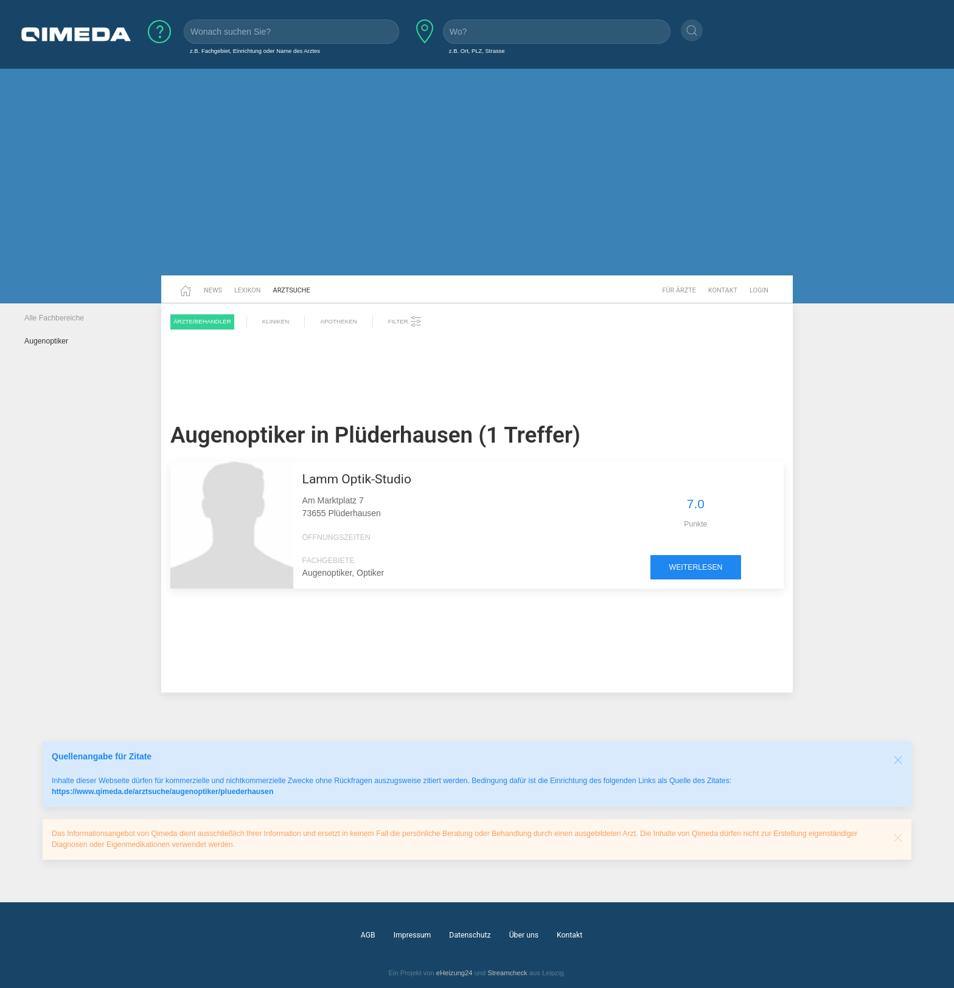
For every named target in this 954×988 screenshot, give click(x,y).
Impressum (412, 935)
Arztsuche (291, 290)
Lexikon (247, 290)
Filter (405, 322)
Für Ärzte (679, 290)
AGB (368, 935)
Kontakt (722, 290)
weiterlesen (696, 567)
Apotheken (338, 321)
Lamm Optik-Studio (356, 479)
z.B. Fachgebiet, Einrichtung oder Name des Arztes (255, 50)
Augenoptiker (46, 341)
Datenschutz (469, 935)
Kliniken (276, 321)
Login (759, 290)
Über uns (523, 935)
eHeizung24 (454, 972)
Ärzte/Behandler (202, 321)
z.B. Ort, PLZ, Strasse (477, 50)
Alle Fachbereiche (54, 318)
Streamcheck (507, 972)
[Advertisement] (477, 181)
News (213, 290)
